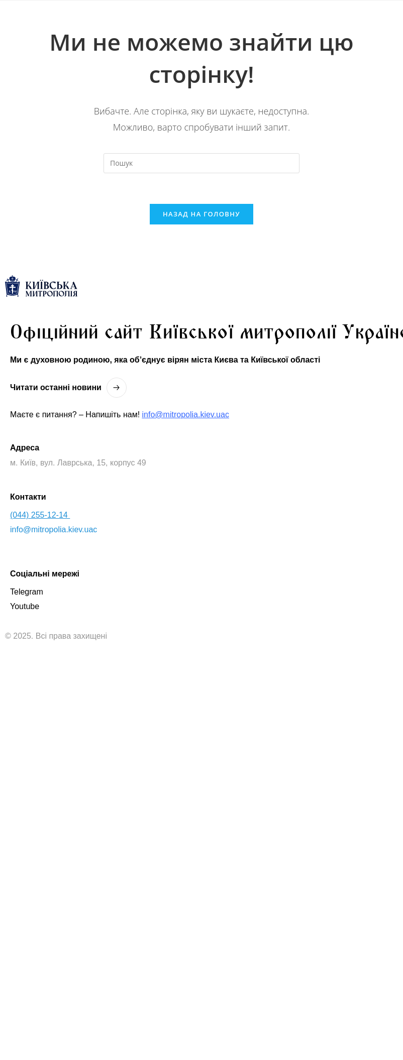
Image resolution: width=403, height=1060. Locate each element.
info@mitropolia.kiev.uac (185, 414)
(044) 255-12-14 (40, 515)
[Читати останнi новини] (117, 388)
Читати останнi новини (56, 387)
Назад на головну (201, 213)
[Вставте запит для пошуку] (201, 163)
